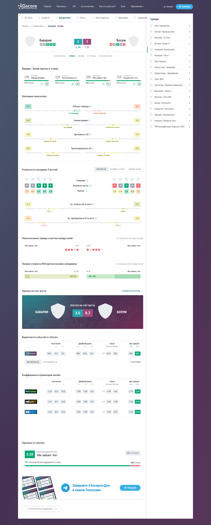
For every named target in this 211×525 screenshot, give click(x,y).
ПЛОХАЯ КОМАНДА (100, 114)
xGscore (25, 26)
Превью (69, 56)
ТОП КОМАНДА (74, 114)
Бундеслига (38, 26)
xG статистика (55, 56)
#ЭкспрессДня (99, 486)
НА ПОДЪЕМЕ (68, 128)
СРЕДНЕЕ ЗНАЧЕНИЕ (50, 142)
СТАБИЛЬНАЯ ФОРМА (112, 128)
